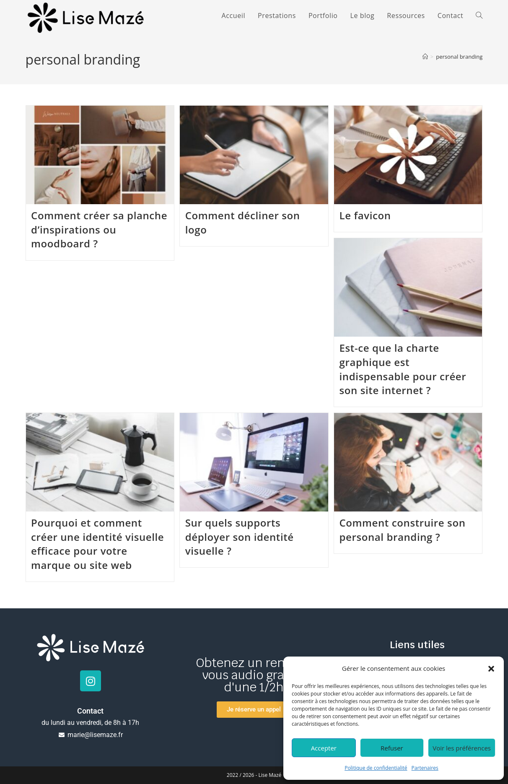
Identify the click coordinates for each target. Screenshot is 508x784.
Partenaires (425, 767)
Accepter (324, 748)
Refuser (392, 748)
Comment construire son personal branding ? (403, 530)
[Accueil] (425, 56)
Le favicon (365, 215)
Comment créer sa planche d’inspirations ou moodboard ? (99, 229)
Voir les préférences (462, 748)
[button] (491, 669)
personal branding (459, 56)
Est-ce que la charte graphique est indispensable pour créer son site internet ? (403, 369)
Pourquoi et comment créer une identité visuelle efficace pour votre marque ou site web (97, 544)
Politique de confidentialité (376, 767)
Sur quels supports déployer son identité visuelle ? (239, 537)
